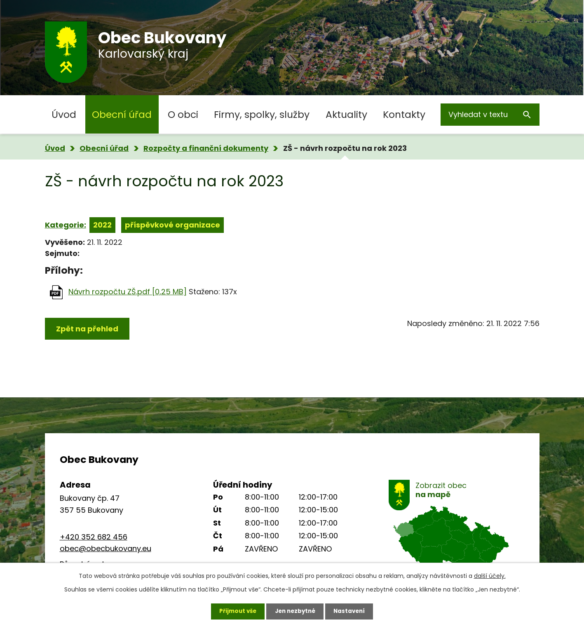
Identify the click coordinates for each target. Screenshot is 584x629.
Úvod (64, 114)
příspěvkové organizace (172, 225)
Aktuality (346, 114)
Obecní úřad (122, 114)
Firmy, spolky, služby (262, 114)
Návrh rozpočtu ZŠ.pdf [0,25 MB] (127, 291)
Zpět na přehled (87, 329)
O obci (183, 114)
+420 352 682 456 (93, 537)
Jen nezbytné (295, 610)
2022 (102, 225)
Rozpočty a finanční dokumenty (205, 148)
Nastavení (352, 610)
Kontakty (404, 114)
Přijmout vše (235, 610)
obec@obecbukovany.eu (105, 548)
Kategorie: (65, 225)
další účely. (490, 574)
